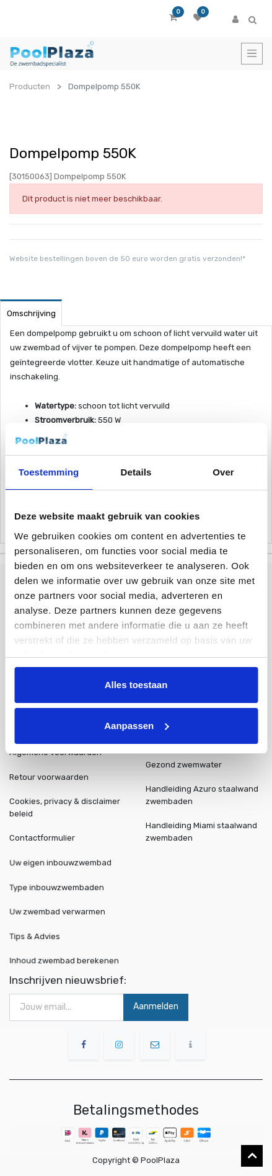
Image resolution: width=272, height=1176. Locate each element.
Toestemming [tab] (49, 472)
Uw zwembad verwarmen (59, 911)
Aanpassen (136, 725)
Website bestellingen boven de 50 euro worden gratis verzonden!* (127, 258)
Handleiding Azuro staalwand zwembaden (202, 795)
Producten (29, 86)
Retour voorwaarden (49, 777)
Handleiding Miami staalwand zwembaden (201, 831)
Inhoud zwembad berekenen (65, 960)
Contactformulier (42, 837)
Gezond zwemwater (184, 764)
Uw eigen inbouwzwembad (62, 862)
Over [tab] (223, 472)
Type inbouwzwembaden (59, 886)
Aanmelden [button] (155, 1006)
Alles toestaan (136, 684)
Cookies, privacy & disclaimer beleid (64, 807)
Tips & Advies (40, 935)
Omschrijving (31, 313)
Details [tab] (136, 472)
